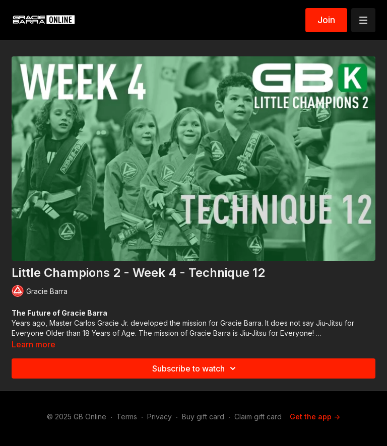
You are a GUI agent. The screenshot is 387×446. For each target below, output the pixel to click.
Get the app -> (315, 416)
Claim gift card (258, 416)
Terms (126, 416)
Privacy (159, 416)
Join (326, 20)
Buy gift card (203, 416)
